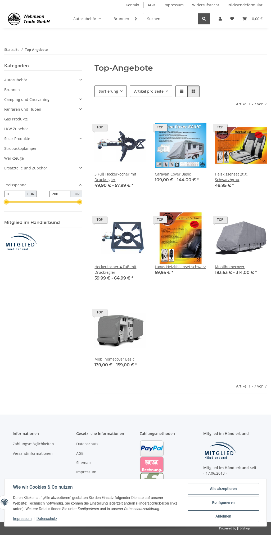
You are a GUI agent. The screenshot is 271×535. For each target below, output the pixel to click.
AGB (151, 4)
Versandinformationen (33, 453)
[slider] (6, 202)
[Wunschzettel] (232, 19)
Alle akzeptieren (223, 489)
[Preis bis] (59, 194)
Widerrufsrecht (205, 4)
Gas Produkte (16, 119)
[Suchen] (170, 18)
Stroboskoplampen (21, 148)
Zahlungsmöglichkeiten (33, 443)
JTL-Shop (243, 528)
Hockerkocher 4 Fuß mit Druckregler (115, 269)
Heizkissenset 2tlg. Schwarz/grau (231, 177)
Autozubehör (15, 79)
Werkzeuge (14, 158)
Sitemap (83, 462)
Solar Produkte (17, 138)
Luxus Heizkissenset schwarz (180, 266)
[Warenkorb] (252, 19)
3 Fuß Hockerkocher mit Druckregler (115, 177)
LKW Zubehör (16, 128)
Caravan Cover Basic (173, 174)
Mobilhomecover (230, 266)
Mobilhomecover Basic (114, 359)
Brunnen (12, 89)
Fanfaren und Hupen (22, 109)
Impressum (22, 518)
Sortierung (108, 91)
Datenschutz (47, 518)
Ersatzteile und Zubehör (25, 167)
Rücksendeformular (245, 4)
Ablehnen (223, 516)
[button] (220, 19)
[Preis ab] (14, 194)
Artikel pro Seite (149, 91)
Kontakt (132, 4)
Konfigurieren (223, 502)
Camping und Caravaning (26, 99)
